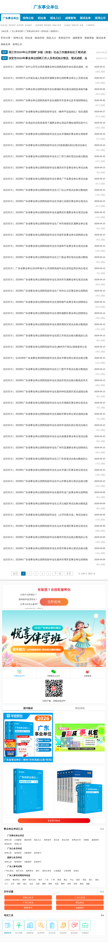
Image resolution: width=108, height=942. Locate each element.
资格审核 (89, 38)
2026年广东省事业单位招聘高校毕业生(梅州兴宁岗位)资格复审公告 (51, 347)
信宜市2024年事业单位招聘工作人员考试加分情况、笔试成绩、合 (48, 58)
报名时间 (39, 38)
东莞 (75, 884)
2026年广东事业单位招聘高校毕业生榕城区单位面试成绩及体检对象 (52, 89)
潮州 (50, 884)
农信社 (76, 871)
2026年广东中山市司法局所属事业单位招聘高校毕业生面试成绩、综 (52, 67)
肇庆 (19, 884)
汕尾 (37, 884)
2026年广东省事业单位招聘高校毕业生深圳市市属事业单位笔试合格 (52, 279)
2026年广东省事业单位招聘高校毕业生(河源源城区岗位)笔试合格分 (51, 145)
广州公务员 (8, 871)
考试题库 (28, 25)
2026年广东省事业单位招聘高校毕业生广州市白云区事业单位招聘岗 (52, 291)
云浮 (12, 884)
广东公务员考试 (14, 848)
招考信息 (4, 25)
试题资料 (27, 853)
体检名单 (5, 44)
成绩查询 (70, 18)
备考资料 (20, 25)
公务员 (7, 880)
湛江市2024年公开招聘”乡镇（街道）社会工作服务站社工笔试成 (47, 52)
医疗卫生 (19, 871)
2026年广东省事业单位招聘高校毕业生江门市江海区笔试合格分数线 (52, 156)
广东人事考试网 (15, 7)
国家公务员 (28, 897)
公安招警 (67, 871)
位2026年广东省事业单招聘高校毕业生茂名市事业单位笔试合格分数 (52, 358)
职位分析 (65, 840)
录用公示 (100, 18)
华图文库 (75, 25)
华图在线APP (19, 673)
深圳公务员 (46, 871)
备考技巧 (37, 853)
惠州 (81, 884)
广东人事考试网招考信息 (18, 875)
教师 (24, 880)
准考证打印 (64, 38)
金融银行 (80, 907)
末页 (68, 573)
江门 (6, 884)
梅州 (63, 884)
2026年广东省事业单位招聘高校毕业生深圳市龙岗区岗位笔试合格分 (52, 425)
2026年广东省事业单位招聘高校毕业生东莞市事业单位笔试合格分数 (52, 548)
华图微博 (87, 673)
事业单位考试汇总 (13, 829)
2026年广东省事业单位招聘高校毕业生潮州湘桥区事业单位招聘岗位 (52, 313)
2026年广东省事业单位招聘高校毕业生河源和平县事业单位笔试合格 (52, 246)
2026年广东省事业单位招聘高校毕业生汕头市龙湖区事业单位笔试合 (52, 526)
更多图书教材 (54, 820)
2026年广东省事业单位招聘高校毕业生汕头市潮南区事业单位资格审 (52, 134)
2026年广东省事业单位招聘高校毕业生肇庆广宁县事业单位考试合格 (52, 179)
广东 (46, 880)
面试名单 (85, 18)
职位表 (42, 18)
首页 (15, 573)
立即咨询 (54, 602)
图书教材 (28, 708)
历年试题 (8, 891)
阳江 (25, 884)
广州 (53, 880)
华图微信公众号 (53, 673)
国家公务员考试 (14, 857)
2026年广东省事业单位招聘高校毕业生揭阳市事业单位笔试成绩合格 (52, 414)
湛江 (90, 880)
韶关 (78, 880)
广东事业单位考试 (32, 31)
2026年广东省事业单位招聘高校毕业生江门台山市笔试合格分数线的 (52, 190)
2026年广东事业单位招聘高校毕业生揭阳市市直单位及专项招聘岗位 (52, 100)
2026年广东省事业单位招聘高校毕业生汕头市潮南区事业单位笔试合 (52, 402)
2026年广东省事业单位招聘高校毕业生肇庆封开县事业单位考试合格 (52, 167)
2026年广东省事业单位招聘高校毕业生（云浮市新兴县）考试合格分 (52, 514)
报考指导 (12, 25)
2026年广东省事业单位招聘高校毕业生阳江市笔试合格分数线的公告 (52, 335)
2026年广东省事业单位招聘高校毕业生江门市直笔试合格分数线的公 (52, 458)
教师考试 (29, 871)
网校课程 (47, 25)
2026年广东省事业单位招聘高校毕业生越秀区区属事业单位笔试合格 (52, 212)
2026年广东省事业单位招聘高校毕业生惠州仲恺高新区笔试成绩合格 (52, 391)
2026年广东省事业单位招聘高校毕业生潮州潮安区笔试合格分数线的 (52, 324)
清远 (84, 880)
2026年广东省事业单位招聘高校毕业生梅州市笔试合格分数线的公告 (52, 537)
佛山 (65, 880)
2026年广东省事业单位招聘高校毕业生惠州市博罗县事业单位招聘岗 (52, 559)
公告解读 (18, 840)
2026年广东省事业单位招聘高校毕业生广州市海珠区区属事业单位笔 (52, 223)
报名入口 (55, 18)
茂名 (97, 880)
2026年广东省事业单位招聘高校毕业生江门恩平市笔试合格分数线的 (52, 369)
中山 (72, 880)
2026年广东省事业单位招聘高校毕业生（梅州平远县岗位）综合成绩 (52, 111)
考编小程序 (56, 25)
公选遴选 (57, 871)
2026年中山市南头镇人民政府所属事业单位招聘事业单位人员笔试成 (52, 78)
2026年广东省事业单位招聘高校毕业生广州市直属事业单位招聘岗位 (52, 447)
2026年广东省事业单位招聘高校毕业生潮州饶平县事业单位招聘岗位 (52, 302)
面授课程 (39, 25)
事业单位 (16, 880)
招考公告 (28, 18)
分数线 (86, 840)
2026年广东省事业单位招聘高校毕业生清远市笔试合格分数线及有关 (52, 380)
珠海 (59, 880)
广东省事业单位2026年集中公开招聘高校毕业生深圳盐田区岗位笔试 (52, 268)
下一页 (57, 573)
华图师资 (91, 25)
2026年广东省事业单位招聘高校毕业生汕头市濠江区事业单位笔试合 (52, 470)
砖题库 (68, 25)
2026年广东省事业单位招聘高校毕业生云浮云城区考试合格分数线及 (52, 503)
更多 (102, 829)
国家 (88, 884)
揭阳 (44, 884)
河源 (56, 884)
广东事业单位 (45, 7)
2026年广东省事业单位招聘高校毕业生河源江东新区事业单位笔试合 (52, 201)
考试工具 (8, 915)
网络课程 (80, 708)
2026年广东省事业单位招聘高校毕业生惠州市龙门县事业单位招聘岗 (52, 492)
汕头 (31, 884)
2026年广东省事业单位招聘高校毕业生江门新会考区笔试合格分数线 (52, 257)
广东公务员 (80, 897)
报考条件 (47, 840)
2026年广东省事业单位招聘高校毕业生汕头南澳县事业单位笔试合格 (52, 436)
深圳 (69, 884)
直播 (81, 25)
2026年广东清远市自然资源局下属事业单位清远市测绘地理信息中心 (52, 123)
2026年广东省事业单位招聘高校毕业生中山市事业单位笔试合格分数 (52, 481)
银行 (37, 871)
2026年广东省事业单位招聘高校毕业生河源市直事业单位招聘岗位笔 (52, 235)
